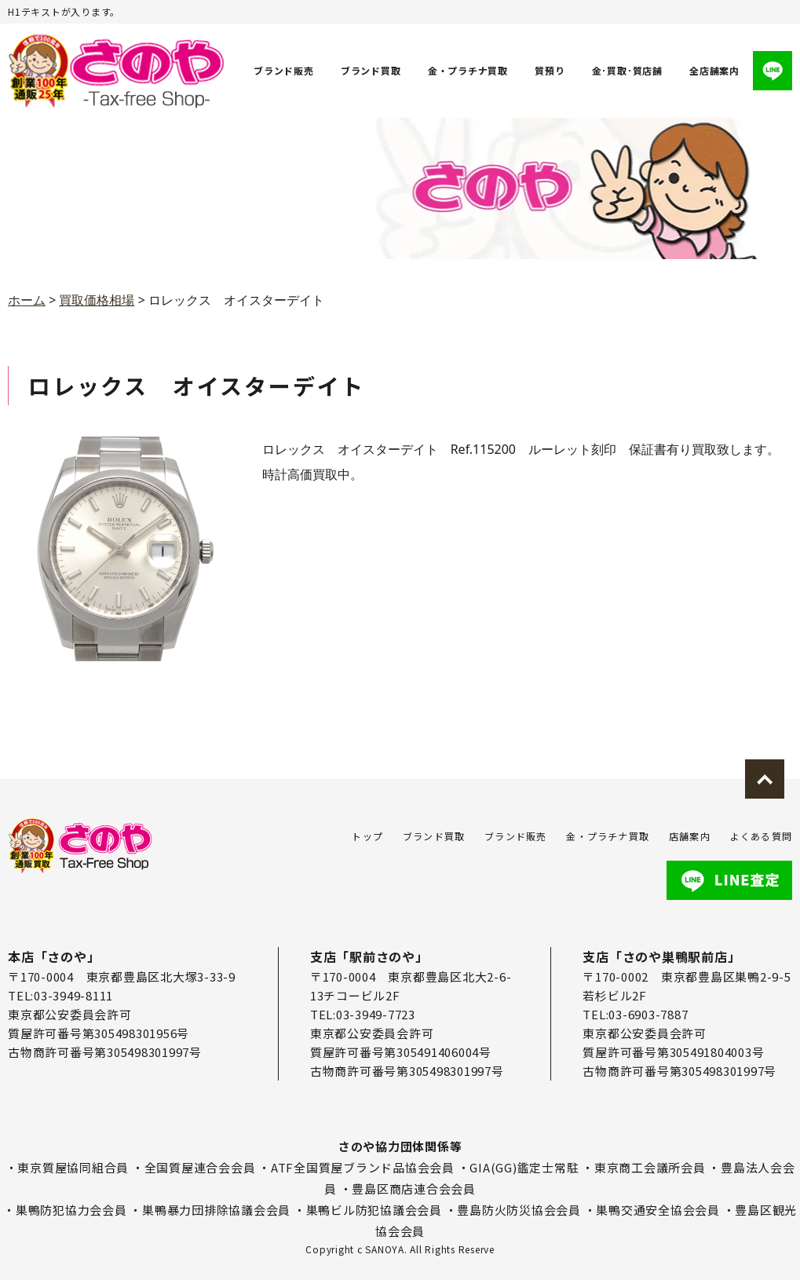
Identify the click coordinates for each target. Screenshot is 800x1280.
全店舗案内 (714, 70)
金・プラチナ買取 (468, 70)
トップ (367, 836)
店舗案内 (690, 836)
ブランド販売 (284, 70)
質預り (549, 70)
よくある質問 (761, 836)
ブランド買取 (371, 70)
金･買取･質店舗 (627, 70)
